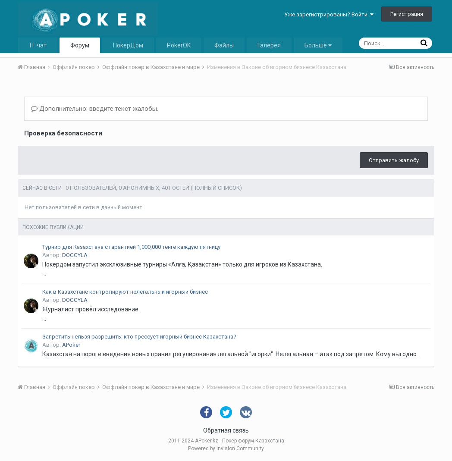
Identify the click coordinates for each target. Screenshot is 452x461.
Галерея (269, 45)
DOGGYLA (75, 255)
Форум (79, 45)
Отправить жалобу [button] (394, 160)
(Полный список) (216, 188)
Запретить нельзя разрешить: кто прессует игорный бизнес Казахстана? (139, 336)
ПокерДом (128, 45)
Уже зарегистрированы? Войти (329, 14)
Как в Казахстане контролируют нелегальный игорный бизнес (125, 292)
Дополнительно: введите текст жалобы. (94, 109)
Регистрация (406, 14)
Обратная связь (226, 430)
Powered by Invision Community (226, 448)
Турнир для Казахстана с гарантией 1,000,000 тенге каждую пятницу (131, 247)
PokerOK (179, 45)
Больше (318, 45)
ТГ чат (37, 45)
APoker (71, 345)
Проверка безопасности (63, 133)
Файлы (224, 45)
